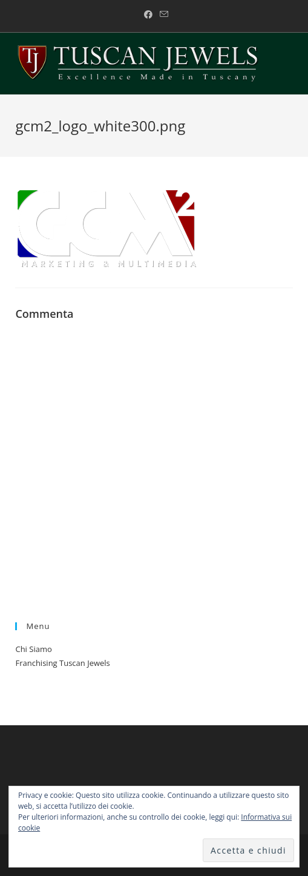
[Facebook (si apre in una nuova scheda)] (148, 14)
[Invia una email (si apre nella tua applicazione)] (162, 14)
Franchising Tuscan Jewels (62, 662)
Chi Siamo (33, 649)
